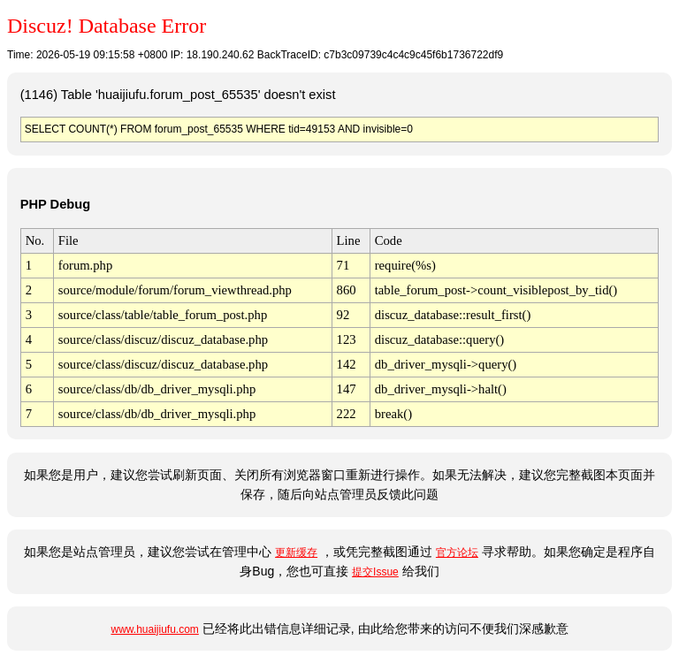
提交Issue (375, 572)
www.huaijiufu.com (154, 629)
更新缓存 (296, 552)
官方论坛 (457, 552)
